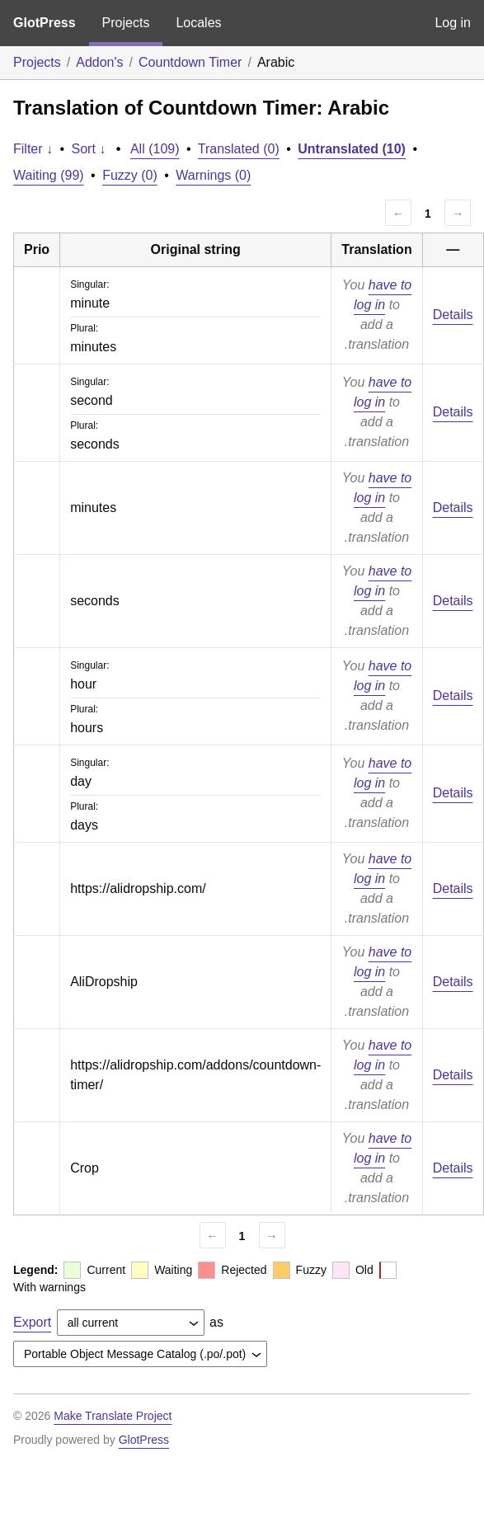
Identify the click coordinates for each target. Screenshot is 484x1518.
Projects (126, 23)
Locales (198, 23)
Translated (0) (239, 149)
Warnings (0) (213, 175)
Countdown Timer (190, 62)
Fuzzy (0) (129, 175)
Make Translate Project (113, 1415)
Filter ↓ (33, 149)
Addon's (99, 62)
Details (453, 315)
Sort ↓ (89, 149)
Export (32, 1322)
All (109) (155, 149)
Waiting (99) (48, 175)
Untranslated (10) (352, 149)
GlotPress (44, 23)
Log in (453, 23)
